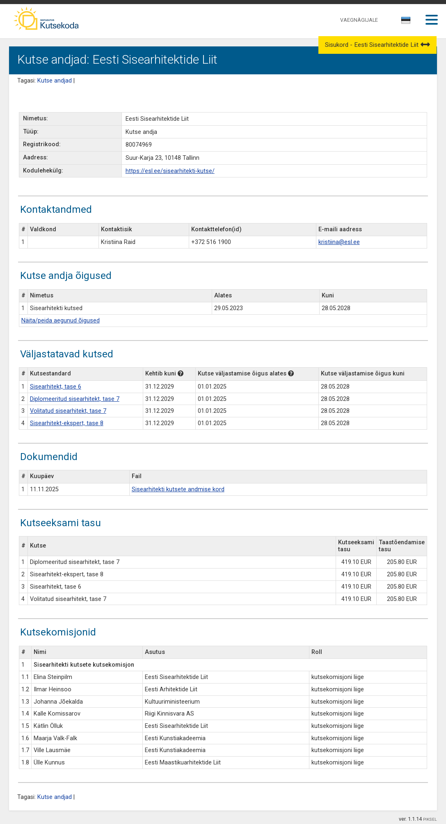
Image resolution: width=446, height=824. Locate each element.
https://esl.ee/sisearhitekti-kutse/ (170, 171)
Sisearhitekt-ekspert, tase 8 (66, 423)
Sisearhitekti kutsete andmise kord (178, 489)
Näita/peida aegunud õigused (60, 320)
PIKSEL (430, 819)
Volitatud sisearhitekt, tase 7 (68, 410)
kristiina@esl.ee (339, 242)
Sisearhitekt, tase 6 (55, 386)
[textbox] (404, 22)
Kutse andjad (54, 80)
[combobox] (406, 22)
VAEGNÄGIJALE (359, 20)
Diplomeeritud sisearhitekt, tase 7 (74, 399)
